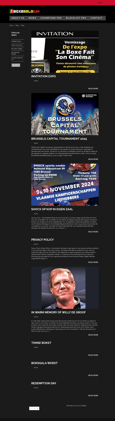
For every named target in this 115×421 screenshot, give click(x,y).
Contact (96, 18)
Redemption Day (43, 383)
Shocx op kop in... (17, 45)
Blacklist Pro (76, 18)
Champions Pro (51, 18)
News (32, 18)
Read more (93, 89)
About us (17, 18)
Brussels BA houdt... (15, 53)
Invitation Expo (16, 41)
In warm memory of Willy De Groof (58, 312)
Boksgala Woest (44, 363)
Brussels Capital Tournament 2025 (59, 138)
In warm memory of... (17, 58)
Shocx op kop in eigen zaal (52, 209)
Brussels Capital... (17, 49)
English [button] (100, 3)
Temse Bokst (41, 343)
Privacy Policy (42, 239)
